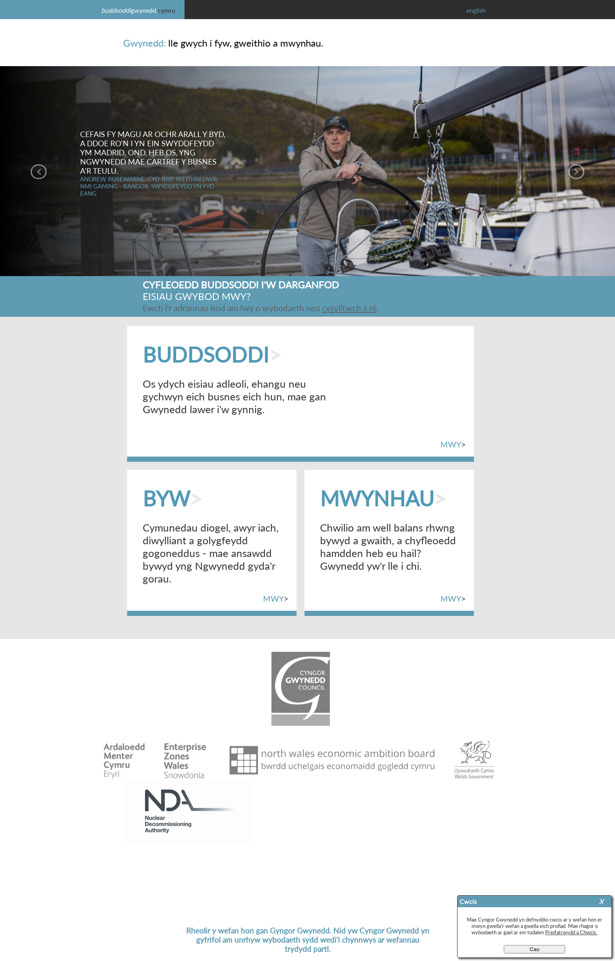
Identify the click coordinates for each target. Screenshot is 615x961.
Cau (534, 949)
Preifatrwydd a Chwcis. (571, 932)
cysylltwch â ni (349, 308)
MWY (450, 444)
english (476, 10)
